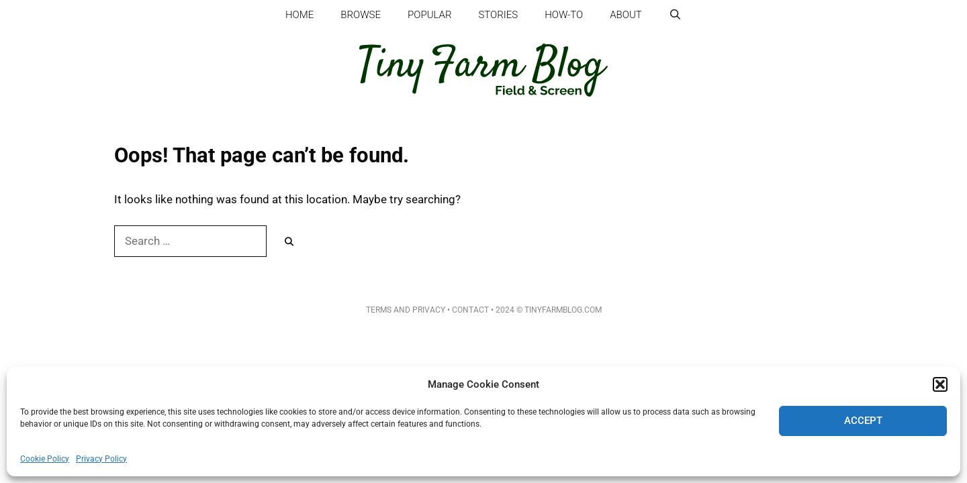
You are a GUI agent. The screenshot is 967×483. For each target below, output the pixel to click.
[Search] (289, 242)
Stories (498, 15)
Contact (470, 310)
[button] (940, 384)
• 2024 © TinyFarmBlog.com (545, 310)
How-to (564, 15)
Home (299, 15)
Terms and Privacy (405, 310)
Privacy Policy (101, 459)
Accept (863, 421)
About (626, 15)
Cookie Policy (44, 459)
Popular (429, 15)
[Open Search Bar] (675, 15)
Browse (360, 15)
